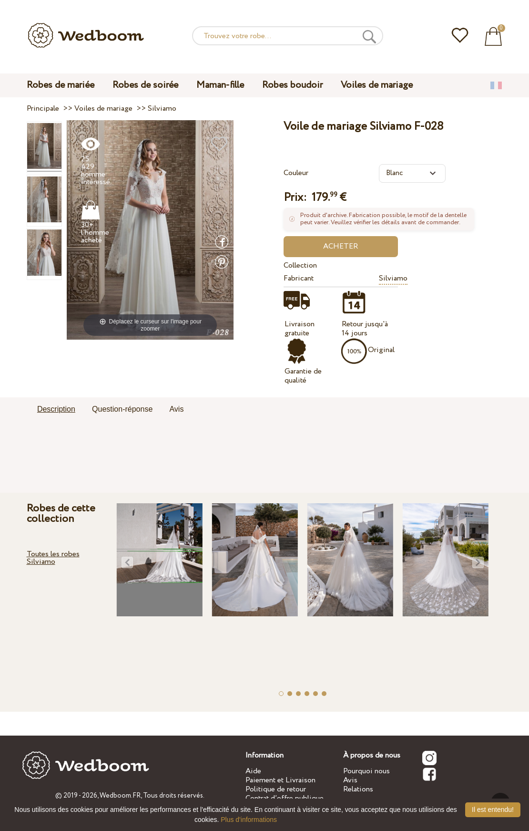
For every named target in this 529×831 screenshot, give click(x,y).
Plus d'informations (249, 819)
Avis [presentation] (176, 409)
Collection (300, 265)
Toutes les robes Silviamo (53, 558)
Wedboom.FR (120, 795)
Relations (358, 789)
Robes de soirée (145, 85)
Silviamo (393, 278)
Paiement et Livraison (280, 780)
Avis (350, 780)
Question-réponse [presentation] (122, 409)
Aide (253, 771)
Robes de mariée (60, 85)
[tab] (56, 410)
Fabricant (299, 278)
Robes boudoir (292, 85)
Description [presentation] (56, 409)
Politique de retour (275, 789)
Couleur (296, 172)
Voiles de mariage (377, 85)
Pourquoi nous (366, 771)
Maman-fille (220, 85)
